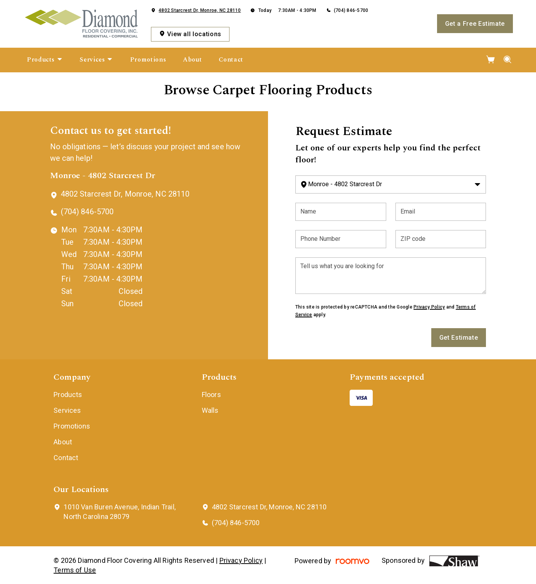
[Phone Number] (340, 239)
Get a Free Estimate (475, 23)
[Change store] (390, 184)
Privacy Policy (429, 307)
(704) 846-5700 (351, 10)
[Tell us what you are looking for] (390, 275)
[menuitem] (45, 60)
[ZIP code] (440, 239)
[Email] (440, 212)
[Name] (340, 212)
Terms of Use (75, 570)
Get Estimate (458, 337)
